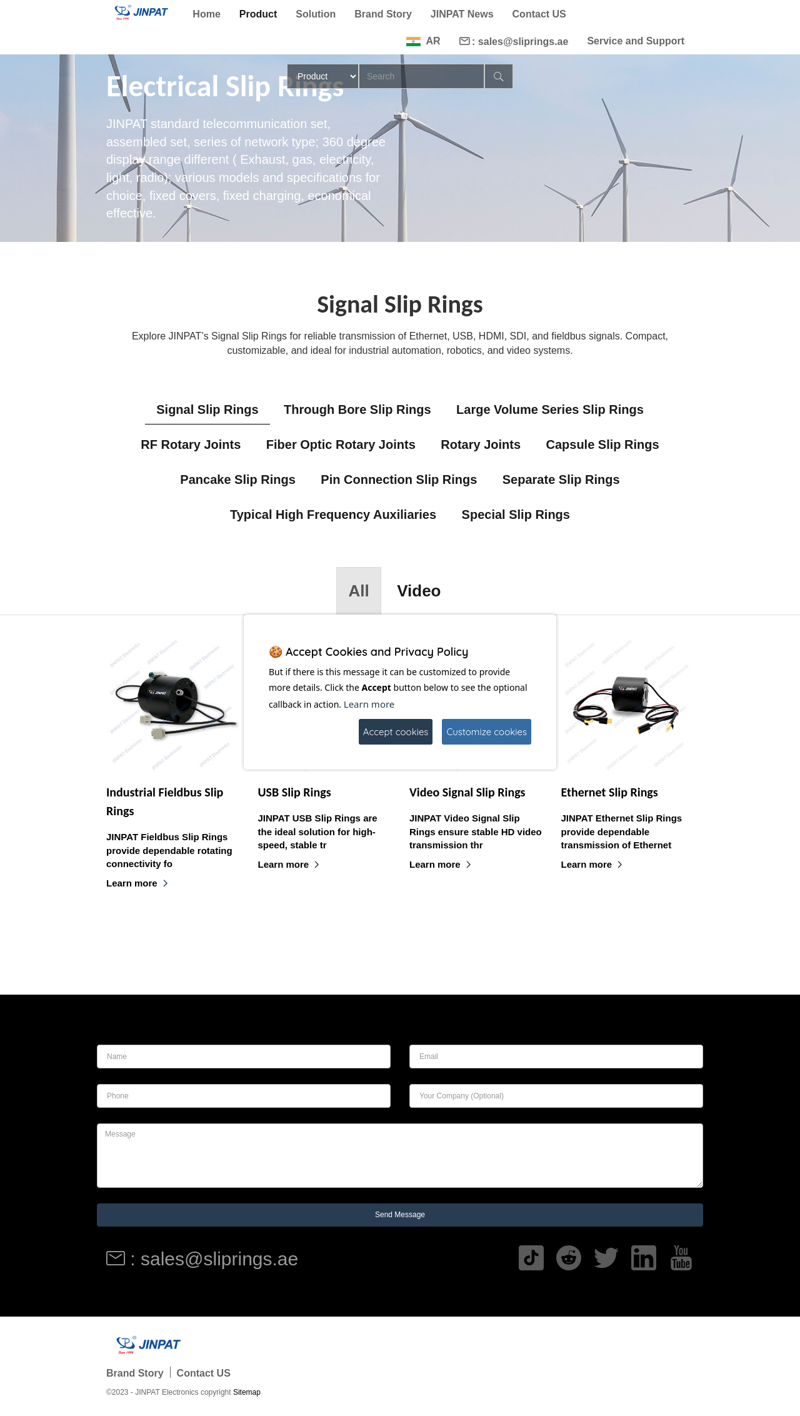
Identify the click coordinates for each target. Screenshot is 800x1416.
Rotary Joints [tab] (481, 444)
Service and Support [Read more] (635, 41)
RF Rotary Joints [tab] (191, 444)
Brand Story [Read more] (383, 14)
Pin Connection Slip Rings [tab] (399, 479)
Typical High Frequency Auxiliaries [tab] (333, 514)
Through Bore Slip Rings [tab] (357, 409)
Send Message (400, 1214)
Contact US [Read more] (539, 14)
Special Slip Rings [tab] (516, 514)
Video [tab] (419, 590)
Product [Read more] (258, 14)
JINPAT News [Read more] (462, 14)
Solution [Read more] (316, 14)
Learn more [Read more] (137, 883)
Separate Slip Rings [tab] (561, 479)
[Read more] (140, 12)
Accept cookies (396, 732)
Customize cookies (486, 732)
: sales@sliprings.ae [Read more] (514, 41)
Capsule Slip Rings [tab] (602, 444)
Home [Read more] (206, 14)
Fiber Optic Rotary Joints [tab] (341, 444)
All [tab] (358, 590)
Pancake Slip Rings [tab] (238, 479)
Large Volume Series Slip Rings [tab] (550, 409)
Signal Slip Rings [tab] (207, 409)
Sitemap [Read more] (247, 1392)
